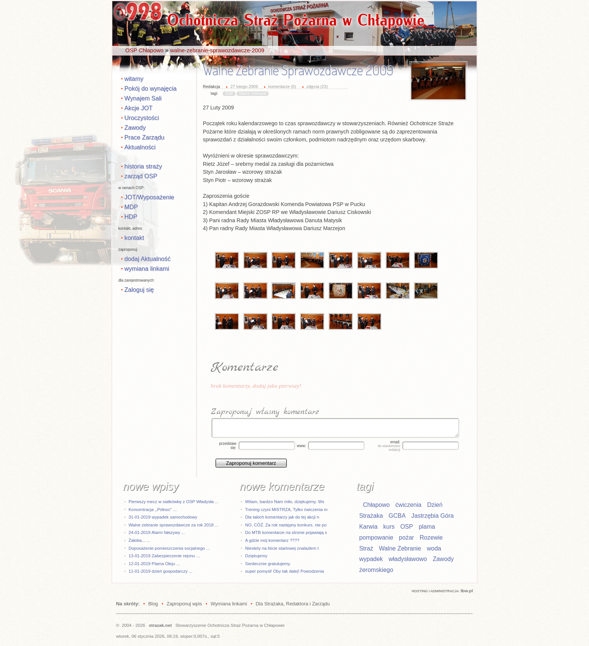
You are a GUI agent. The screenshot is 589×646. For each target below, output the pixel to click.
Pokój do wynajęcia (150, 88)
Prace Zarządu (144, 137)
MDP (131, 206)
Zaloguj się (139, 289)
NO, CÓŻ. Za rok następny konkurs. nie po (286, 525)
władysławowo (408, 559)
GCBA (396, 516)
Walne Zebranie (252, 93)
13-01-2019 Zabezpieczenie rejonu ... (163, 555)
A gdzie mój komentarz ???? (272, 540)
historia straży (143, 166)
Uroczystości (141, 117)
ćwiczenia (408, 505)
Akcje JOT (138, 108)
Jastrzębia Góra (432, 516)
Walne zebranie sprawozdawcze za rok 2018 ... (173, 525)
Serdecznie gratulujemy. (268, 563)
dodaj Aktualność (147, 258)
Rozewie (431, 537)
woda (434, 548)
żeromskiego (376, 570)
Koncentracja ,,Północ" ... (152, 509)
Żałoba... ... (139, 540)
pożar (406, 537)
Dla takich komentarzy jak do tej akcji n (282, 517)
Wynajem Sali (143, 98)
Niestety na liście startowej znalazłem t (282, 548)
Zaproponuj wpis (184, 604)
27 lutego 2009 (244, 86)
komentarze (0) (282, 86)
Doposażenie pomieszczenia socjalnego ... (169, 548)
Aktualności (140, 147)
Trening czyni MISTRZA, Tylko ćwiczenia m (286, 509)
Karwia (368, 526)
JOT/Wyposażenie (149, 197)
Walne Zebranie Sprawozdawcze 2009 (298, 70)
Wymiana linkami (229, 604)
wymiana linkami (146, 268)
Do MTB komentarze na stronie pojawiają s (286, 532)
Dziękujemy (256, 555)
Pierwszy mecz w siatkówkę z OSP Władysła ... (173, 501)
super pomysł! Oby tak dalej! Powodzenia (284, 571)
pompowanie (376, 537)
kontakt (134, 237)
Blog (153, 604)
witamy (133, 78)
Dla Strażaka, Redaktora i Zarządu (293, 604)
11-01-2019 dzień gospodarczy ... (160, 571)
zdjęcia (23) (317, 86)
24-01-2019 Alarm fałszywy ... (156, 532)
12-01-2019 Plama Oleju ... (154, 563)
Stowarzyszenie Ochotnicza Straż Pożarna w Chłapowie (229, 625)
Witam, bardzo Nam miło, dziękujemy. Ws (285, 501)
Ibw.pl (467, 590)
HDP (130, 216)
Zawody (135, 127)
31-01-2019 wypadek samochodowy (162, 517)
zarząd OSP (140, 176)
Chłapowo (376, 505)
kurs (388, 526)
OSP (229, 93)
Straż (366, 548)
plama (427, 526)
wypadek (371, 559)
